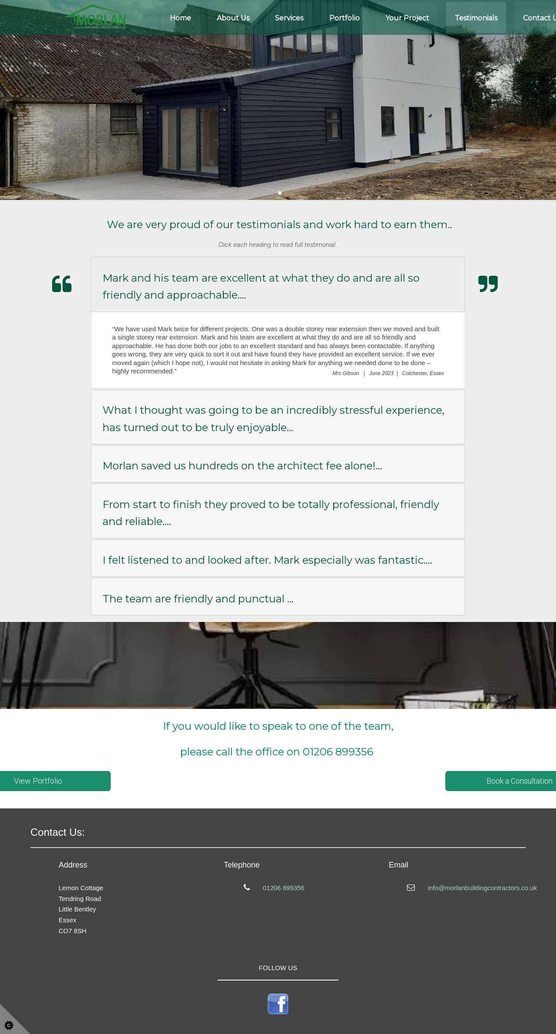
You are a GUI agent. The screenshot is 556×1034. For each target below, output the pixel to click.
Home (180, 18)
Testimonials (476, 18)
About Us (233, 18)
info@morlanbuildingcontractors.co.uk (482, 887)
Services (289, 18)
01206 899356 (283, 887)
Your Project (407, 18)
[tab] (278, 284)
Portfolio (344, 18)
